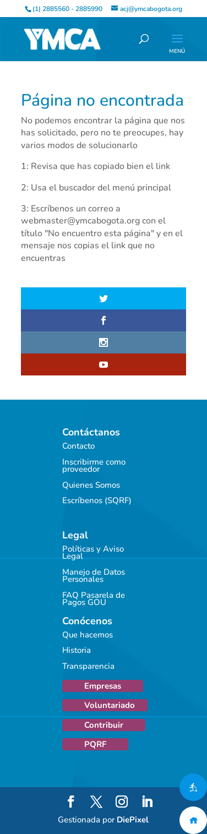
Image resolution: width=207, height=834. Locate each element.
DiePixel (133, 819)
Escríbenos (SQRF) (97, 500)
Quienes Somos (91, 484)
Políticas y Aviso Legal (93, 552)
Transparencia (88, 666)
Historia (76, 650)
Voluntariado (109, 705)
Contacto (78, 445)
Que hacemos (87, 634)
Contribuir (103, 725)
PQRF (95, 744)
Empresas (102, 685)
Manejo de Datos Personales (93, 575)
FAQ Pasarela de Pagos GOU (93, 599)
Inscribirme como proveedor (94, 465)
